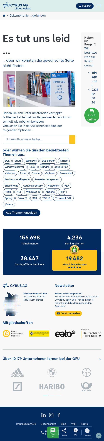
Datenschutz (48, 423)
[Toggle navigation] (98, 6)
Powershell (66, 173)
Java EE (22, 198)
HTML (8, 192)
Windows (31, 160)
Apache (50, 192)
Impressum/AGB (26, 423)
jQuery (9, 204)
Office (64, 160)
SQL (7, 160)
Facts (84, 423)
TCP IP (46, 198)
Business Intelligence (17, 179)
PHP (62, 192)
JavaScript (61, 167)
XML (34, 198)
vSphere (50, 173)
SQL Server (48, 160)
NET (19, 192)
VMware (10, 173)
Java (18, 160)
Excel (23, 173)
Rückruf (84, 5)
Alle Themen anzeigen (21, 212)
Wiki (73, 423)
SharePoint (11, 185)
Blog (63, 423)
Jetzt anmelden (68, 313)
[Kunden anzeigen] (99, 359)
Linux (32, 167)
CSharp (44, 167)
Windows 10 (33, 192)
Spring (9, 198)
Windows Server (14, 167)
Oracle (35, 173)
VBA (66, 185)
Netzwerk (53, 185)
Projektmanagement (47, 179)
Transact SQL (63, 198)
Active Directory (33, 185)
